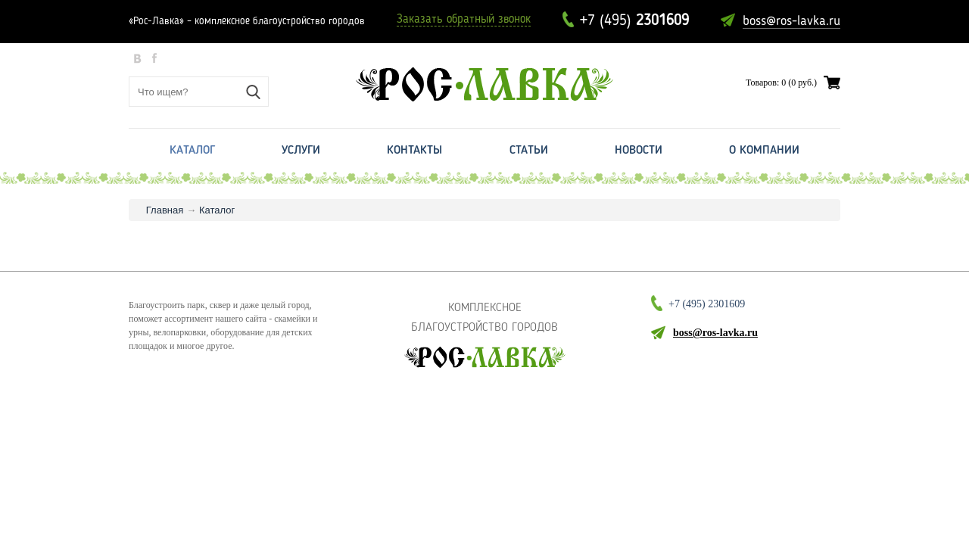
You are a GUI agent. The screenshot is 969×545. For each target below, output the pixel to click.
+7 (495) (634, 21)
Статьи (528, 151)
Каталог (192, 151)
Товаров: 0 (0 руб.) (781, 82)
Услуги (301, 151)
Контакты (414, 151)
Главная (164, 210)
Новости (638, 151)
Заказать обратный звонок (464, 20)
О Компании (764, 151)
